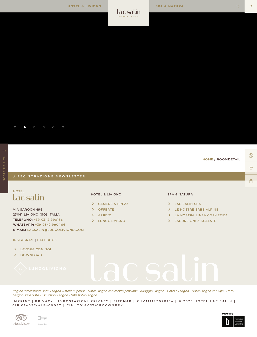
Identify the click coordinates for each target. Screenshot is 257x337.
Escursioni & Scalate (191, 221)
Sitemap (123, 301)
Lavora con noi (32, 249)
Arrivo (101, 215)
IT (251, 6)
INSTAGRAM (23, 240)
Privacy (45, 301)
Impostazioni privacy (84, 301)
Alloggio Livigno (152, 291)
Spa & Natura (170, 6)
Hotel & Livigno (85, 6)
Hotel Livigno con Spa (207, 291)
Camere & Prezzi (110, 204)
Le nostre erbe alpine (193, 209)
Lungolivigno (108, 221)
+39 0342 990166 (48, 220)
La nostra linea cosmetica (197, 215)
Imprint (22, 301)
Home (208, 159)
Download (27, 255)
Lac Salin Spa (184, 204)
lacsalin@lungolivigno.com (55, 230)
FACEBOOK (47, 240)
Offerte (102, 209)
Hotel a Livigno (178, 291)
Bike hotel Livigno (84, 295)
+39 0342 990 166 (50, 225)
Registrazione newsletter (49, 176)
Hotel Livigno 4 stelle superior (63, 291)
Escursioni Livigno (54, 295)
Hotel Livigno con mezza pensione (112, 291)
